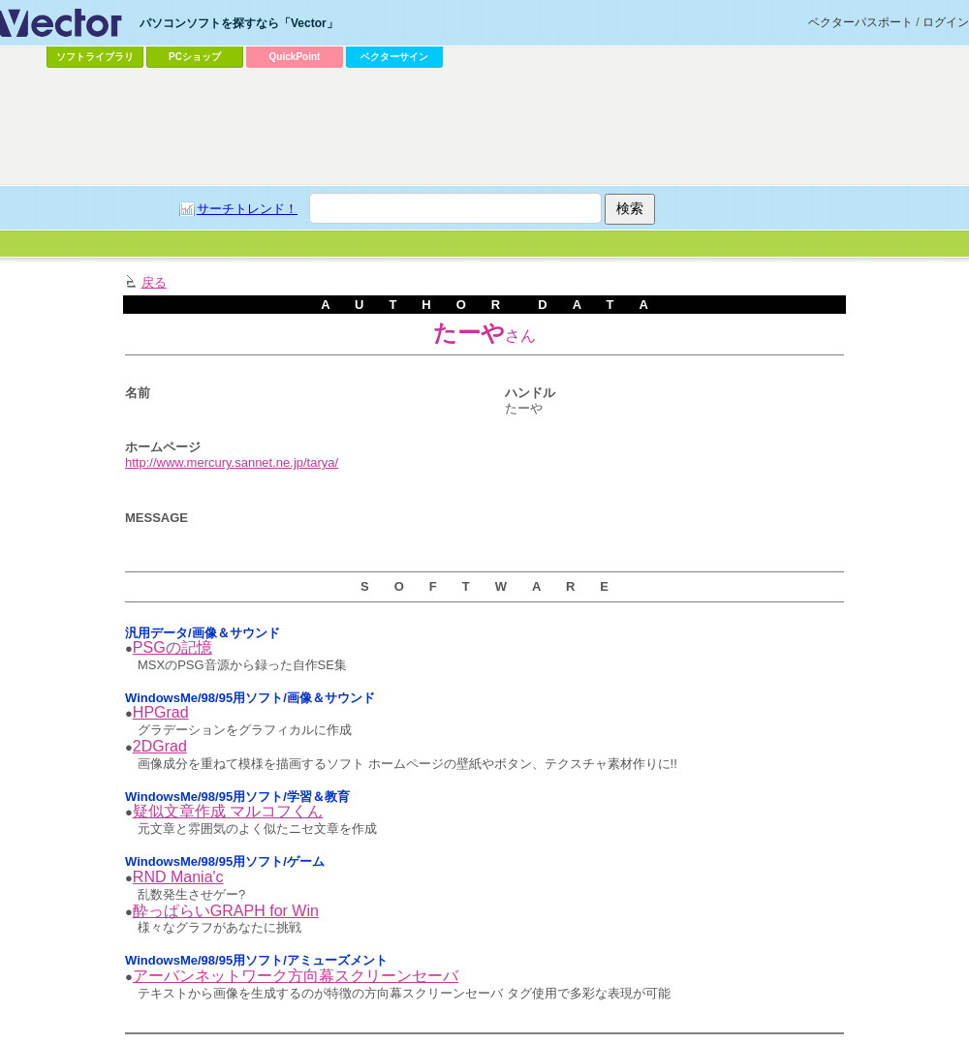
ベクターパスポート (860, 22)
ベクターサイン (394, 56)
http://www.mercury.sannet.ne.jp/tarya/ (231, 462)
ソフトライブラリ (95, 56)
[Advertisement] (438, 218)
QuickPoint (295, 56)
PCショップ (195, 56)
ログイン (945, 22)
